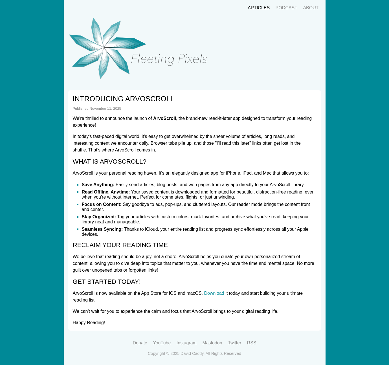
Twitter (234, 342)
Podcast (286, 7)
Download (214, 293)
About (310, 7)
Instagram (187, 342)
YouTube (162, 342)
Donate (140, 342)
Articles (259, 7)
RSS (251, 342)
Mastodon (212, 342)
